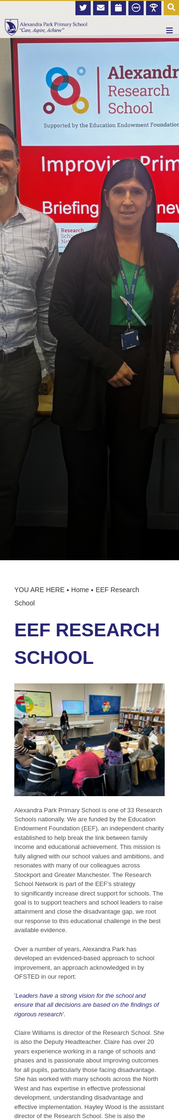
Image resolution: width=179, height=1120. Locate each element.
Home (80, 590)
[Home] (46, 27)
